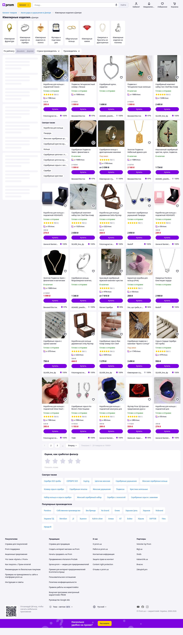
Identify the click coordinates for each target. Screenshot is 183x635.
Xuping (86, 488)
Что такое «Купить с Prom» (16, 566)
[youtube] (138, 613)
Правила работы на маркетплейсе (63, 594)
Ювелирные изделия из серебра (25, 40)
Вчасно (140, 571)
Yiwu (164, 526)
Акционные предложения (16, 561)
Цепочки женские (102, 488)
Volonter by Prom (144, 551)
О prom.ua (97, 551)
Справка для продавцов (59, 551)
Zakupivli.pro (142, 576)
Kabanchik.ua (142, 566)
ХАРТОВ (152, 526)
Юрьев (141, 526)
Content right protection (103, 571)
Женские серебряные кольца (154, 488)
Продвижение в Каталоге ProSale (63, 566)
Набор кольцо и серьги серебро (57, 504)
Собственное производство (68, 517)
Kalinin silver (97, 526)
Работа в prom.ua (100, 556)
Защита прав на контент (103, 566)
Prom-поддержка (12, 556)
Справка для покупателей (16, 551)
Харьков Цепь (131, 517)
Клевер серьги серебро (54, 496)
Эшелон (83, 526)
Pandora (47, 517)
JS (73, 526)
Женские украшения (102, 496)
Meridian (63, 526)
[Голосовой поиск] (116, 5)
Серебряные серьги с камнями (144, 504)
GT (120, 526)
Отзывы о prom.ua (101, 576)
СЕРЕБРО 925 (72, 488)
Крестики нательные (139, 496)
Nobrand (159, 517)
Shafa (139, 561)
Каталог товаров (10, 12)
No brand (105, 517)
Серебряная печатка (78, 496)
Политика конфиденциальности (63, 589)
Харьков (146, 517)
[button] (55, 109)
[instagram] (147, 613)
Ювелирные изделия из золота (40, 40)
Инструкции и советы (14, 589)
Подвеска (120, 496)
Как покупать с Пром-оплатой (18, 571)
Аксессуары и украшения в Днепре (36, 12)
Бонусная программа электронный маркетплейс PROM (64, 600)
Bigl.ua (139, 556)
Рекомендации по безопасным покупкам (22, 576)
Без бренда (91, 517)
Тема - (59, 614)
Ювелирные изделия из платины (118, 40)
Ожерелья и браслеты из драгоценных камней (102, 41)
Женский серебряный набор (89, 504)
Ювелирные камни (87, 39)
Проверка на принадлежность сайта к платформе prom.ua (21, 582)
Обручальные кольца (71, 39)
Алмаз (111, 526)
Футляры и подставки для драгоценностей (56, 42)
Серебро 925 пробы (52, 488)
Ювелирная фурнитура (9, 39)
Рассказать (104, 630)
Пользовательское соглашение (62, 584)
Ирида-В (47, 534)
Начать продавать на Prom (60, 561)
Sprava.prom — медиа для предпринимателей (69, 571)
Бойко (129, 526)
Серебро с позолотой (116, 504)
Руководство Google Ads (59, 607)
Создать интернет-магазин (60, 556)
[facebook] (142, 613)
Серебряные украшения (126, 488)
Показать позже (51, 467)
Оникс (117, 517)
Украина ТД (49, 526)
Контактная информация (103, 561)
